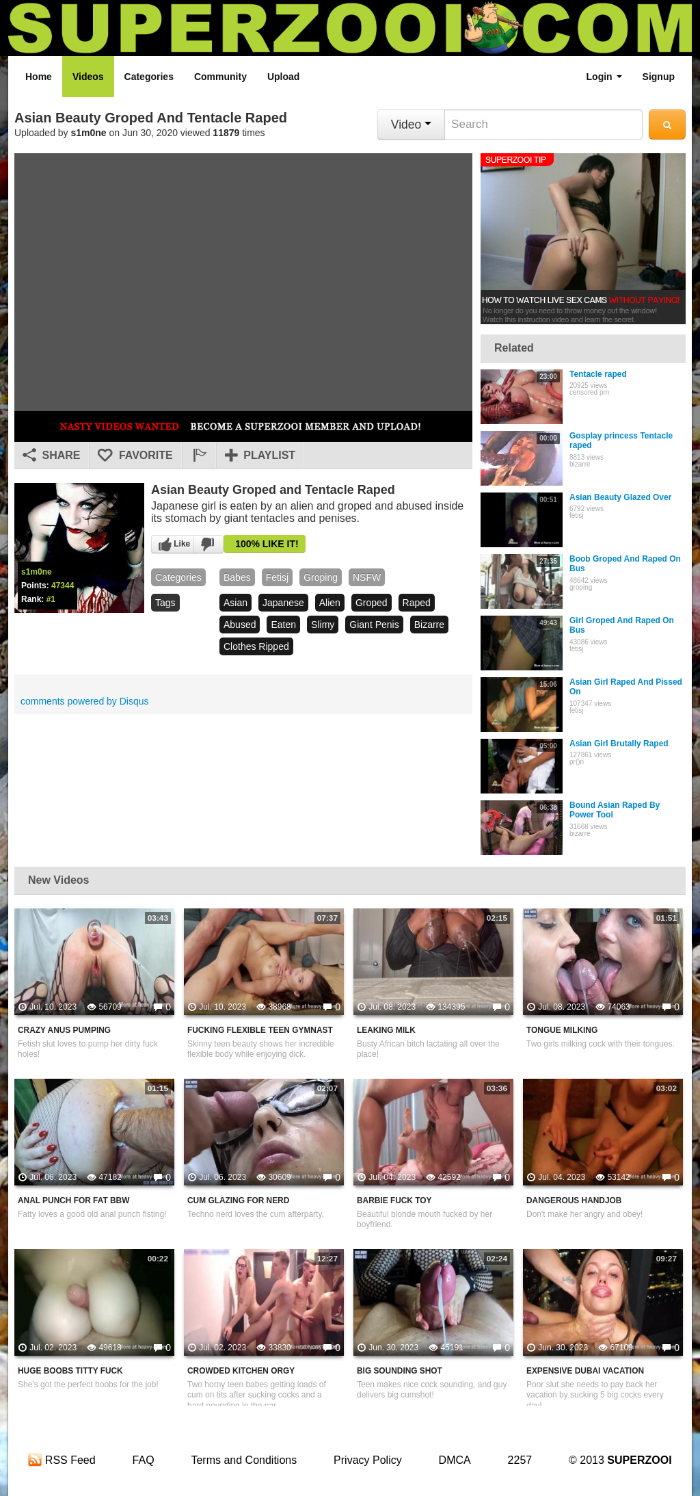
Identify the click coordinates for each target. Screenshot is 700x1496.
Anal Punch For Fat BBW (73, 1200)
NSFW (367, 577)
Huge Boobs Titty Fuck (70, 1371)
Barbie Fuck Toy (394, 1200)
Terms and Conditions (244, 1460)
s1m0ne (89, 132)
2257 (520, 1460)
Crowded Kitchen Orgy (241, 1371)
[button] (199, 456)
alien (329, 602)
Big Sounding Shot (399, 1371)
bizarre (429, 624)
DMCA (455, 1460)
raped (417, 602)
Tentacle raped (598, 374)
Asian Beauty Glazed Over (620, 497)
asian (235, 602)
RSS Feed (61, 1460)
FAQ (143, 1460)
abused (240, 624)
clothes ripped (256, 646)
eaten (283, 624)
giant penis (374, 624)
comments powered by (85, 701)
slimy (322, 624)
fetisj (277, 577)
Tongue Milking (561, 1030)
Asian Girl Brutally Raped (619, 743)
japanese (283, 602)
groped (371, 602)
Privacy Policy (368, 1460)
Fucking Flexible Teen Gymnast (260, 1030)
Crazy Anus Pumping (64, 1030)
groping (321, 577)
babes (237, 577)
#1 (50, 599)
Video (411, 124)
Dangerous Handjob (573, 1200)
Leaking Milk (386, 1030)
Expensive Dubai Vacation (585, 1371)
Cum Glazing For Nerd (238, 1200)
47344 (62, 585)
